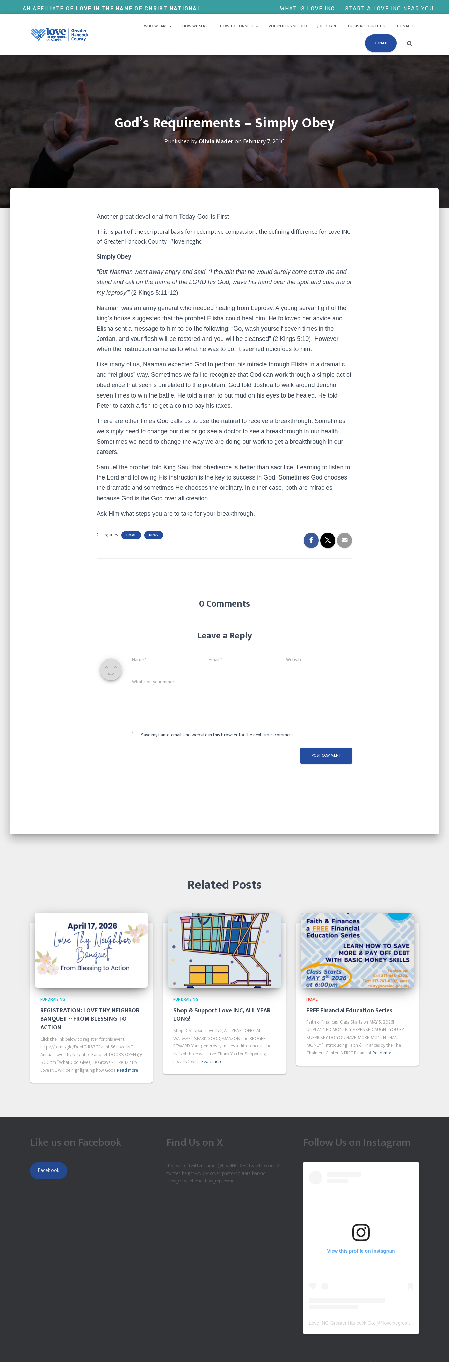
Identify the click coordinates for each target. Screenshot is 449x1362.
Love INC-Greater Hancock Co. (342, 1323)
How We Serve (196, 26)
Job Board (327, 26)
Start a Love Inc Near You (389, 8)
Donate (381, 43)
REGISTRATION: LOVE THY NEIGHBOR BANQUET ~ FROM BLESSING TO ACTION (90, 1019)
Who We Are (158, 26)
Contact (405, 26)
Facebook (48, 1170)
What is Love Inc (307, 8)
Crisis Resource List (367, 26)
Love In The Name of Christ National (138, 8)
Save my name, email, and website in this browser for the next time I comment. (217, 735)
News (153, 535)
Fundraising (52, 999)
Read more (127, 1070)
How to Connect (239, 26)
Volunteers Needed (288, 26)
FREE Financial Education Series (349, 1010)
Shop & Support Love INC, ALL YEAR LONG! (222, 1014)
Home (131, 535)
